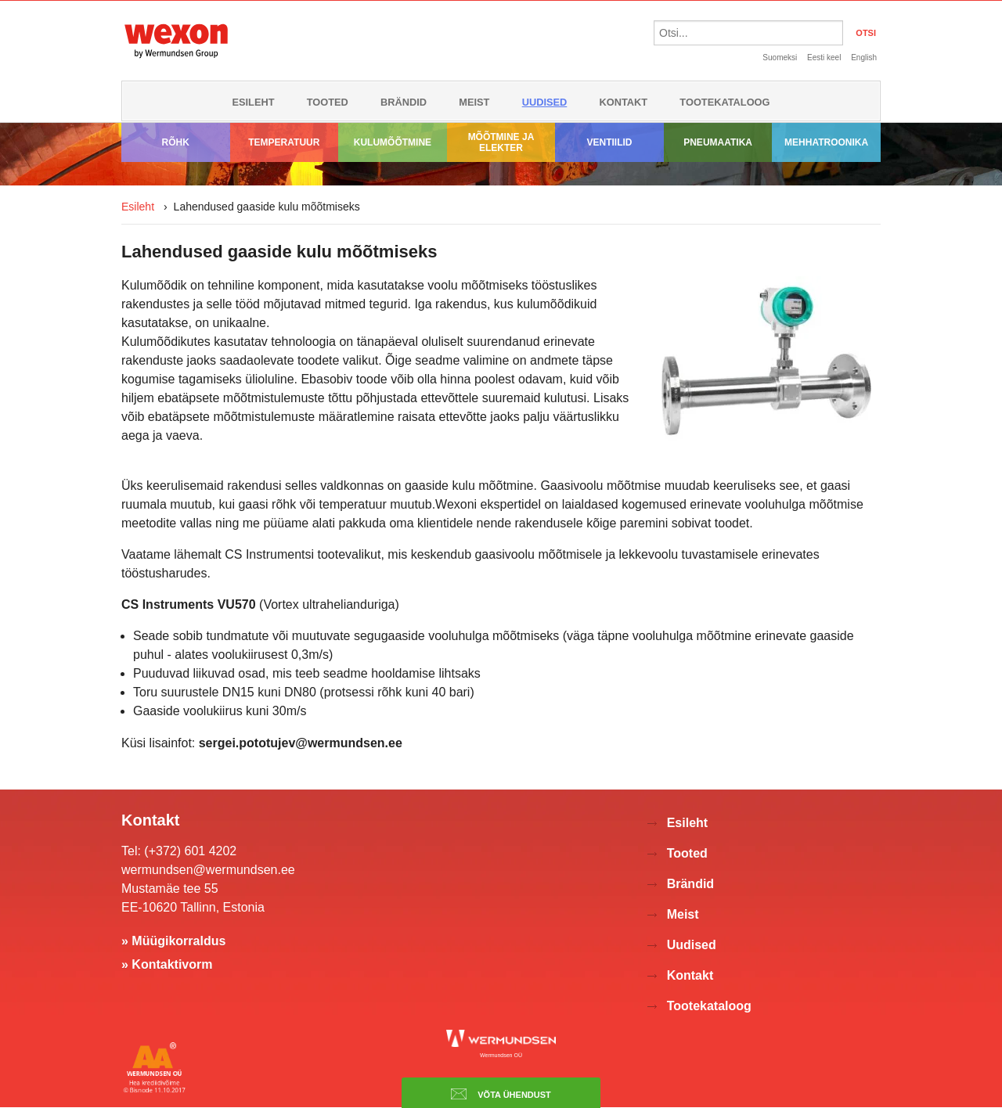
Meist (474, 102)
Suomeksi (779, 57)
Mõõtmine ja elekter (501, 142)
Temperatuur (283, 142)
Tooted (327, 102)
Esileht (253, 102)
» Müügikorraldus (173, 941)
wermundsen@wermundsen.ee (208, 869)
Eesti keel (824, 57)
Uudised (545, 102)
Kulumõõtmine (392, 142)
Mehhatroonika (826, 142)
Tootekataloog (724, 102)
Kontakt (624, 102)
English (864, 57)
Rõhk (175, 142)
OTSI (866, 33)
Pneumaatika (717, 142)
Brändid (403, 102)
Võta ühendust (501, 1093)
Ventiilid (610, 142)
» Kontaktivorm (166, 964)
